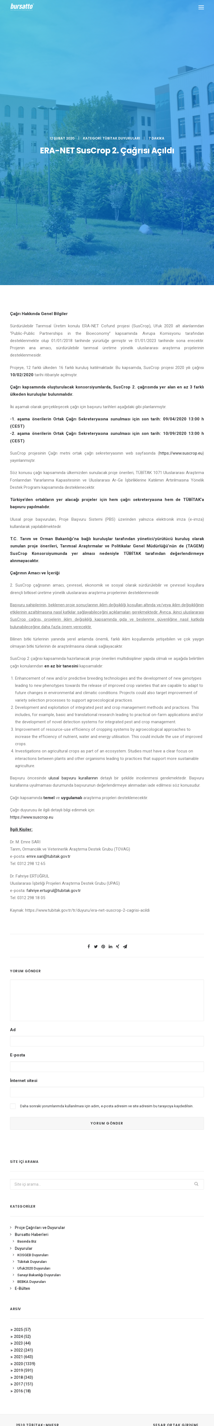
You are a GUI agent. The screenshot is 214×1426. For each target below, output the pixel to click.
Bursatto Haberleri (31, 1005)
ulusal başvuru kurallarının (73, 548)
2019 (23, 1141)
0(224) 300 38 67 (51, 1288)
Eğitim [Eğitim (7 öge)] (153, 1321)
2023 (22, 1114)
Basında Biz (27, 1012)
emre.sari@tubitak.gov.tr (48, 627)
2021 (23, 1127)
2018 (23, 1148)
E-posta (17, 825)
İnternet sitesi (23, 851)
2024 (22, 1107)
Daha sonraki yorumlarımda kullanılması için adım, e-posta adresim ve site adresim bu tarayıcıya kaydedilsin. (106, 877)
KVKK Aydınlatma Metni (107, 1392)
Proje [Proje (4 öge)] (177, 1329)
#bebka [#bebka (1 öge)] (153, 1253)
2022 (23, 1121)
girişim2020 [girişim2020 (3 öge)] (173, 1321)
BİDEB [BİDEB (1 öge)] (174, 1305)
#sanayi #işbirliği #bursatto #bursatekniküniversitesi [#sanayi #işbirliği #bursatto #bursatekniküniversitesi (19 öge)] (171, 1279)
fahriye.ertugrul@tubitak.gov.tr (53, 661)
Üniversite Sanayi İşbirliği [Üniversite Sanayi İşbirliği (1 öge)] (169, 1345)
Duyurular (24, 1019)
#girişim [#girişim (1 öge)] (171, 1253)
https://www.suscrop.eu (181, 223)
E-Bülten (22, 1059)
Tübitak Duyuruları (121, 23)
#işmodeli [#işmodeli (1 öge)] (156, 1270)
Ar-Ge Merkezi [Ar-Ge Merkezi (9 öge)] (159, 1297)
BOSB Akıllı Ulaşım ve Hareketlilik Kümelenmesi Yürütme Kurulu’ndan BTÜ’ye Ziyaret (104, 1264)
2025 (22, 1100)
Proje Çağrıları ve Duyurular (40, 998)
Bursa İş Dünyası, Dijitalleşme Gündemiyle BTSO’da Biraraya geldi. (105, 1288)
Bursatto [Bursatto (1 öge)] (156, 1305)
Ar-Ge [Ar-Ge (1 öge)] (193, 1289)
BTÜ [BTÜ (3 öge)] (180, 1297)
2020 (24, 1134)
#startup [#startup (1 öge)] (156, 1289)
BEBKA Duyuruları (31, 1052)
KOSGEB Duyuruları (32, 1026)
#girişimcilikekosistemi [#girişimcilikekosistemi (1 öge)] (167, 1261)
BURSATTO (107, 1204)
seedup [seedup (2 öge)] (194, 1329)
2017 (23, 1155)
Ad (13, 800)
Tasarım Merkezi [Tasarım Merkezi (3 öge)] (161, 1337)
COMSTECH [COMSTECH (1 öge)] (156, 1313)
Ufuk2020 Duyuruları (33, 1039)
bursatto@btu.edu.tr (28, 1302)
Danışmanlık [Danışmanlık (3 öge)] (181, 1313)
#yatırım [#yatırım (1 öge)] (176, 1289)
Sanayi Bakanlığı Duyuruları (38, 1046)
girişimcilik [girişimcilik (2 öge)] (157, 1329)
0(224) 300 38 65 (51, 1281)
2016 (22, 1162)
